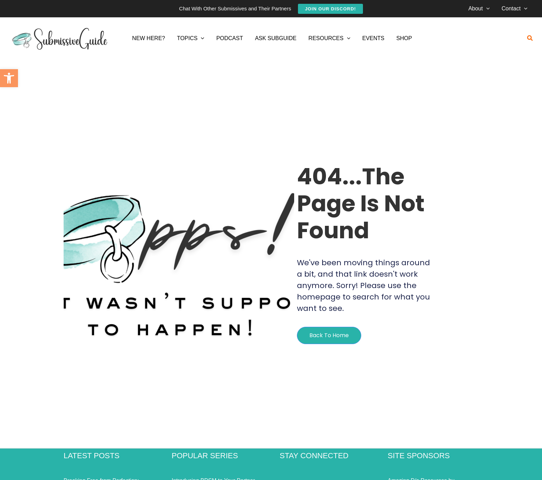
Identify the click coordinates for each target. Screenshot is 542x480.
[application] (487, 8)
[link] (9, 78)
